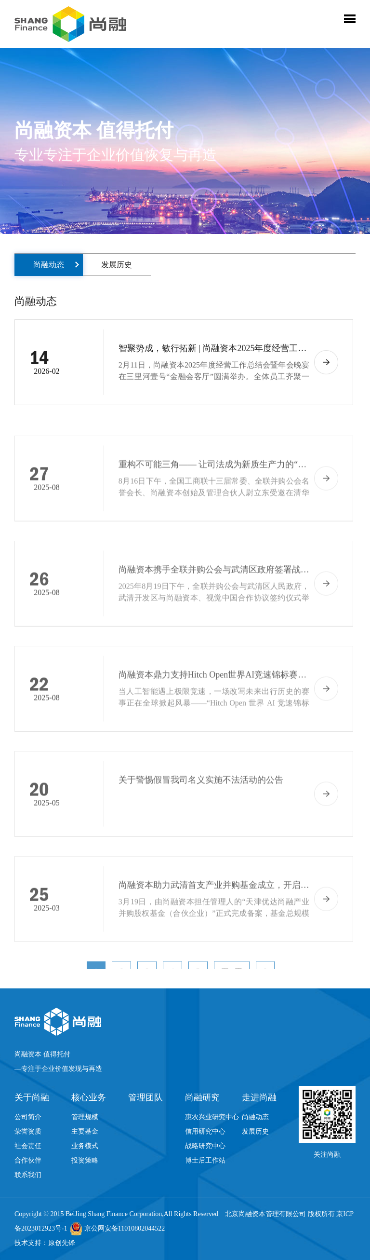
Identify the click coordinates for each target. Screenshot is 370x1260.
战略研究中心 (205, 1146)
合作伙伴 (27, 1160)
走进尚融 (259, 1097)
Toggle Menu (350, 18)
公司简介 (27, 1117)
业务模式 (84, 1146)
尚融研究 (202, 1097)
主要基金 (84, 1131)
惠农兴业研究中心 (212, 1117)
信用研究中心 (205, 1131)
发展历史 (116, 264)
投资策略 (84, 1160)
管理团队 (145, 1097)
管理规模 (84, 1117)
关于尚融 (31, 1097)
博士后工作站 (205, 1160)
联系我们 (27, 1174)
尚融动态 (48, 264)
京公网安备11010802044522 (124, 1228)
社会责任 (27, 1146)
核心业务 (88, 1097)
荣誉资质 (27, 1131)
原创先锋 (61, 1242)
